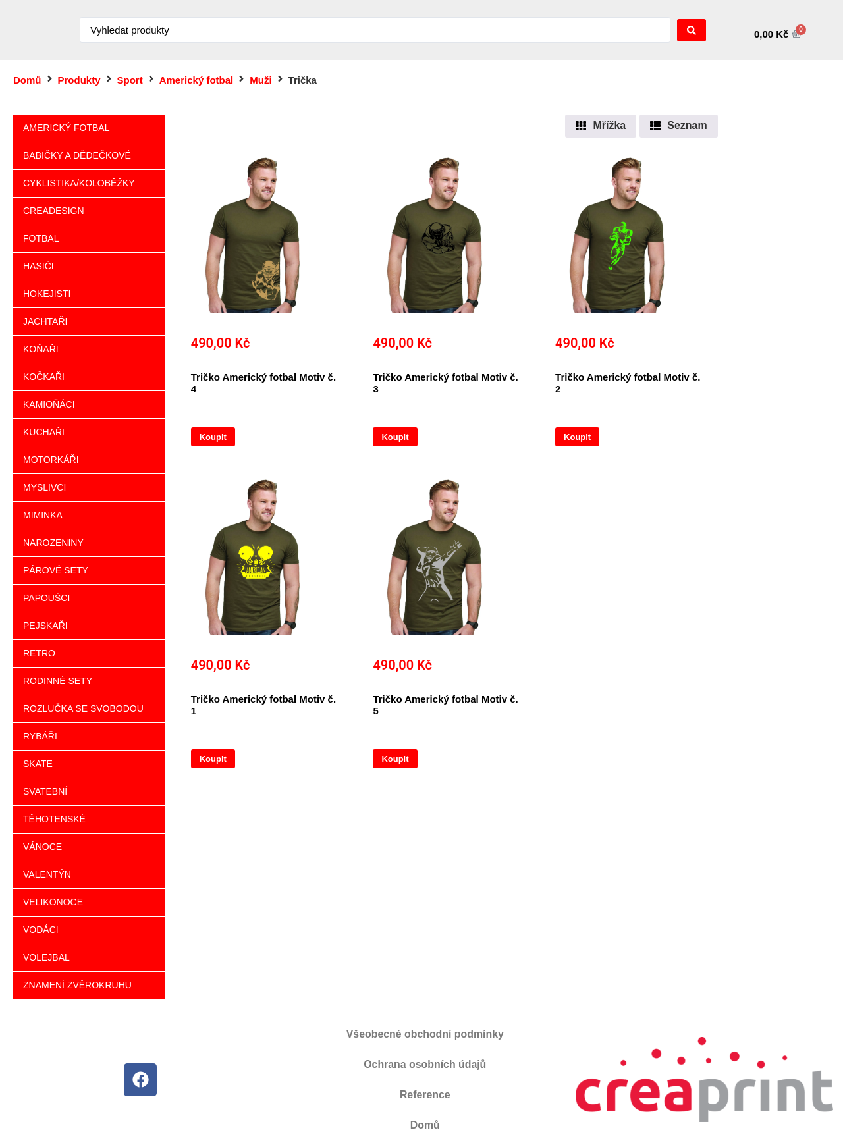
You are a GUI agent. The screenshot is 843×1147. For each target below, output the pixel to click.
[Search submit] (691, 30)
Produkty (79, 80)
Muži (260, 80)
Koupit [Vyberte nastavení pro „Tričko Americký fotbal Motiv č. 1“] (213, 759)
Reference (425, 1094)
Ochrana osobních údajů (425, 1064)
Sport (130, 80)
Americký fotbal (196, 80)
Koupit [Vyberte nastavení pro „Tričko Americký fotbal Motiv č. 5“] (394, 759)
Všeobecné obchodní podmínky (425, 1034)
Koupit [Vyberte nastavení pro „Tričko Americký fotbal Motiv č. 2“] (577, 437)
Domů (27, 80)
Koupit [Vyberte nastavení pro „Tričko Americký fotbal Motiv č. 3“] (394, 437)
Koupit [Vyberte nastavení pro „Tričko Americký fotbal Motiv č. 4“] (213, 437)
